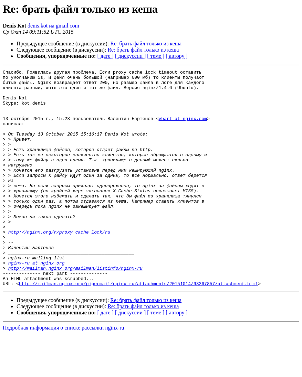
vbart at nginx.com (182, 129)
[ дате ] (105, 56)
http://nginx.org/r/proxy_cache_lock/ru (59, 265)
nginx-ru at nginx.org (36, 302)
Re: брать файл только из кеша (145, 43)
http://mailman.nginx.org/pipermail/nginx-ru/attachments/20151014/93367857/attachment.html (138, 327)
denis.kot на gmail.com (53, 26)
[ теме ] (155, 56)
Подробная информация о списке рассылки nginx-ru (63, 371)
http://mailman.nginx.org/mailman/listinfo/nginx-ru (75, 308)
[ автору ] (176, 56)
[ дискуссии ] (130, 56)
